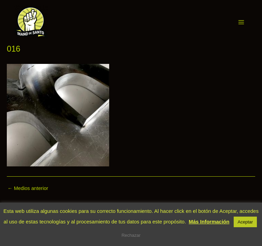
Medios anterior (28, 188)
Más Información (209, 221)
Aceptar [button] (245, 221)
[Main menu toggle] (241, 22)
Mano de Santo (57, 22)
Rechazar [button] (131, 235)
